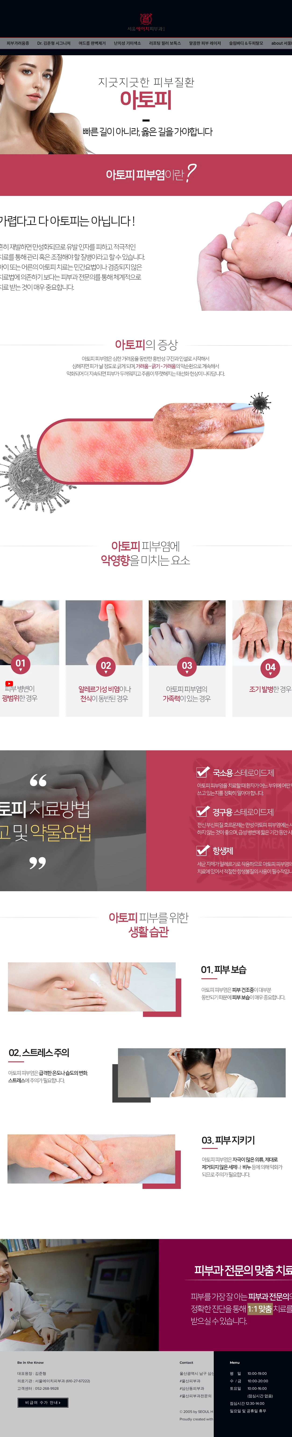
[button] (18, 43)
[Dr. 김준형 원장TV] (9, 683)
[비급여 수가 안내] (43, 1402)
